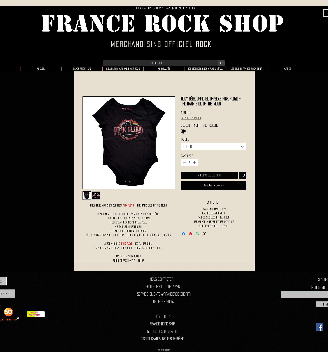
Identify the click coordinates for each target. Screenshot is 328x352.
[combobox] (213, 146)
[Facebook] (319, 327)
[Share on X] (204, 234)
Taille (185, 139)
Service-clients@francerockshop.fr (164, 294)
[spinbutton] (189, 162)
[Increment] (194, 162)
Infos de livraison (191, 118)
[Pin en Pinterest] (190, 234)
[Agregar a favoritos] (242, 175)
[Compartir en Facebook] (183, 234)
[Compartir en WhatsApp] (197, 234)
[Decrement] (184, 162)
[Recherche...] (158, 63)
